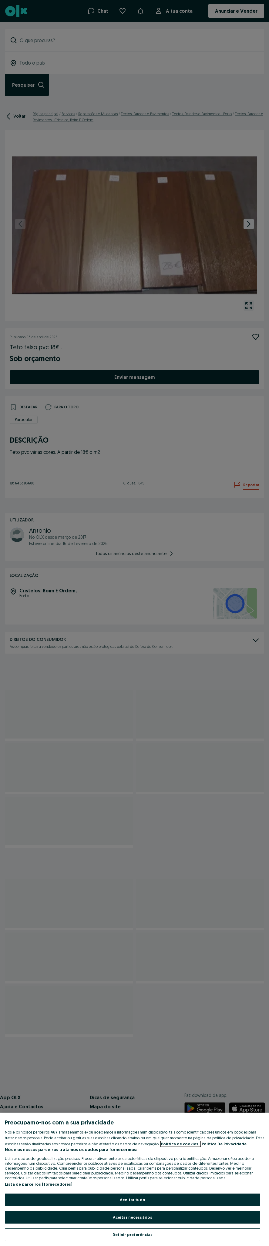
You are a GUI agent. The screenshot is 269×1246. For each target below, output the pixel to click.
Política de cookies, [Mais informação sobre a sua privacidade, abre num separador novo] (180, 1143)
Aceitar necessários (132, 1217)
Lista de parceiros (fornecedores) (38, 1184)
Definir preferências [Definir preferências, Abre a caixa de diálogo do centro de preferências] (133, 1234)
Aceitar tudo (132, 1199)
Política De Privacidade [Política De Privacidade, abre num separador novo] (224, 1143)
